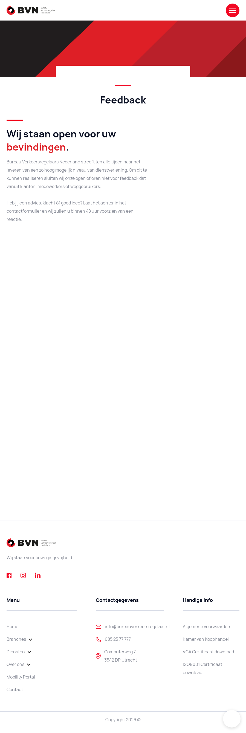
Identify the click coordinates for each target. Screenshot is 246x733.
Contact (15, 689)
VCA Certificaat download (208, 652)
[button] (22, 639)
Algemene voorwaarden (206, 627)
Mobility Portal (21, 677)
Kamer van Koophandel (206, 639)
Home (12, 627)
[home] (31, 10)
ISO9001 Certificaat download (202, 669)
